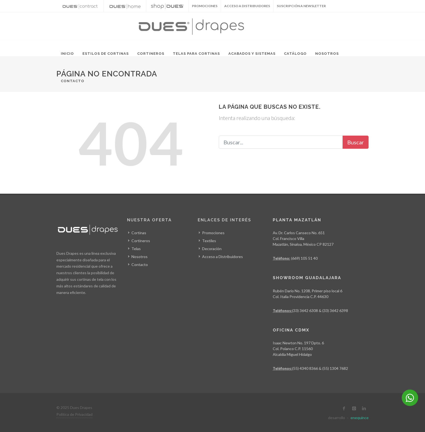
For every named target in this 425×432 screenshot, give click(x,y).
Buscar (355, 142)
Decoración (212, 248)
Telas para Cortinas (196, 54)
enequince (360, 417)
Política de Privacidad (74, 414)
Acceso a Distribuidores (247, 6)
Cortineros (150, 54)
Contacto (72, 81)
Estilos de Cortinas (105, 54)
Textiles (209, 240)
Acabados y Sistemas (251, 54)
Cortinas (138, 232)
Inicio (67, 54)
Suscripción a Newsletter (301, 6)
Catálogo (295, 54)
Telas (136, 248)
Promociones (213, 232)
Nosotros (327, 54)
